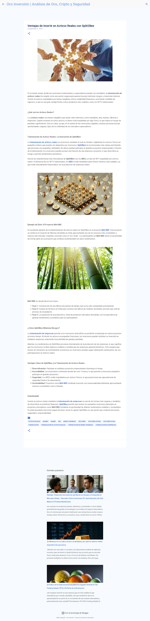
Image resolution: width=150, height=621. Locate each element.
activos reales (34, 421)
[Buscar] (93, 4)
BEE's (71, 162)
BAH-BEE (105, 230)
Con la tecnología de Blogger (75, 613)
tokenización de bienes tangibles (80, 425)
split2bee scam (109, 421)
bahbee (45, 421)
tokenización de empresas (42, 333)
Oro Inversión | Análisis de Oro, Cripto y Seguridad (48, 4)
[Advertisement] (65, 456)
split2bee (82, 421)
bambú (53, 421)
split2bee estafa (94, 421)
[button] (29, 33)
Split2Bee (81, 145)
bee (59, 421)
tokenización (33, 425)
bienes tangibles (70, 421)
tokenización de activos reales (43, 142)
